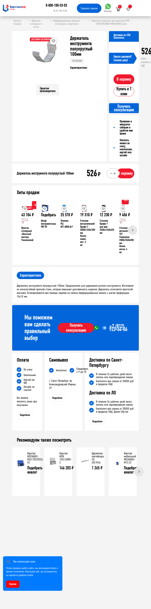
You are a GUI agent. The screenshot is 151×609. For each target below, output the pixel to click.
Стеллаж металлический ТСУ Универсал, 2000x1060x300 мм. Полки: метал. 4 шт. (126, 240)
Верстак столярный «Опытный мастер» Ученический (27, 234)
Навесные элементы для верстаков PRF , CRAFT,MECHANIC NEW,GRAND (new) (111, 22)
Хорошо (12, 584)
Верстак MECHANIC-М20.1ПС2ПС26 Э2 (35, 458)
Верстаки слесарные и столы (36, 23)
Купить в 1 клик (123, 91)
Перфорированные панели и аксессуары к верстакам (66, 22)
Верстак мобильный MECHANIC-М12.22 (130, 458)
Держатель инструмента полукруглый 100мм (45, 173)
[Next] (132, 230)
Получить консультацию (76, 328)
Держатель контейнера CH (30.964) (98, 458)
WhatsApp (108, 8)
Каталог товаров (17, 22)
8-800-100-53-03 (56, 5)
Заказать (89, 8)
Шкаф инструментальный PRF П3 (50, 223)
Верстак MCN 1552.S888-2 (65, 458)
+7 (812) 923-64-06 (118, 328)
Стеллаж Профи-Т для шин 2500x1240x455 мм (107, 226)
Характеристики (30, 275)
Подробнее (25, 415)
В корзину (124, 79)
